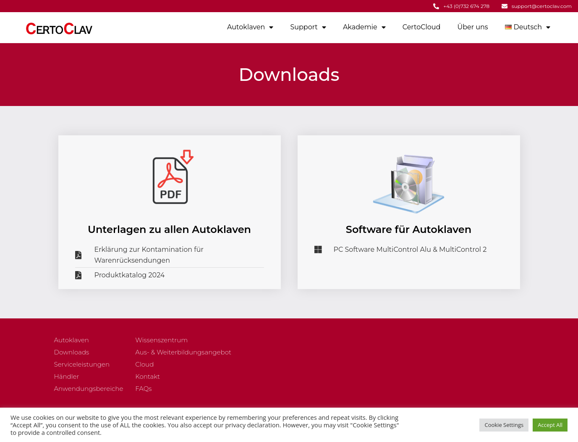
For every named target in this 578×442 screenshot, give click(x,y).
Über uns (472, 27)
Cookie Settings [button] (503, 425)
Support (308, 27)
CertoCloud (422, 27)
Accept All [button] (550, 425)
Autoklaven (250, 27)
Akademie (364, 27)
